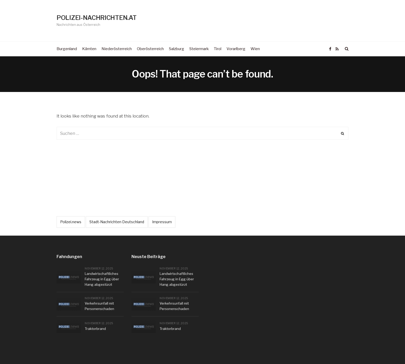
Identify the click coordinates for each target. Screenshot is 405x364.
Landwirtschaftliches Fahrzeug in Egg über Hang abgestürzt (102, 279)
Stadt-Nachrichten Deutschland (116, 222)
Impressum (162, 222)
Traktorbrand (95, 329)
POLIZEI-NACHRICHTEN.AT (96, 17)
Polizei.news (70, 222)
